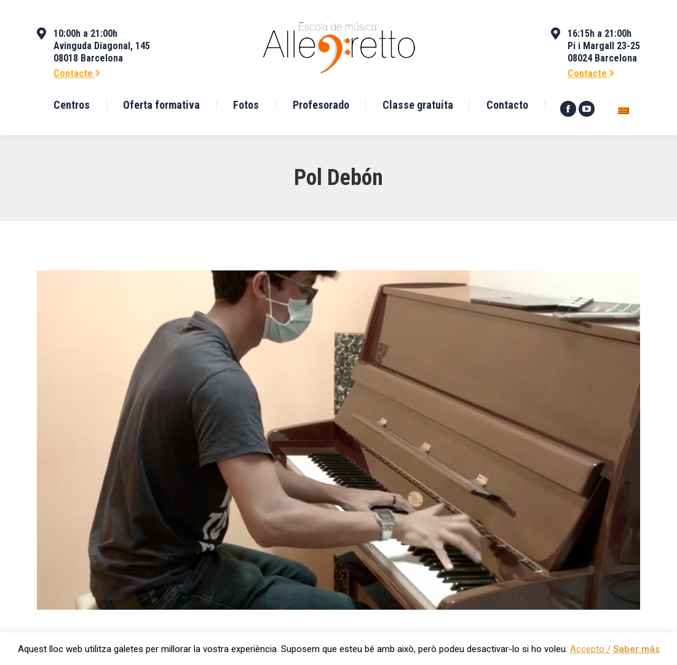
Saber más (636, 649)
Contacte (76, 73)
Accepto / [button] (590, 649)
